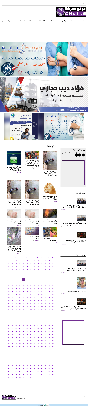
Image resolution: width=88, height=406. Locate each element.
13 (8, 260)
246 (53, 313)
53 (12, 270)
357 (31, 341)
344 (31, 337)
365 (12, 344)
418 (16, 356)
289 (20, 325)
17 (23, 260)
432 (20, 359)
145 (16, 291)
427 (49, 356)
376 (53, 344)
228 (34, 310)
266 (31, 319)
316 (23, 331)
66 (12, 273)
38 (52, 264)
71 (30, 273)
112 (38, 282)
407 (23, 353)
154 (49, 291)
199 (23, 304)
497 (20, 374)
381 (23, 347)
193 (49, 300)
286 (9, 325)
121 (23, 285)
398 (38, 350)
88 (45, 276)
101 (45, 279)
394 (23, 350)
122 (27, 285)
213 (27, 307)
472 (23, 368)
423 (34, 356)
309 (45, 328)
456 (12, 365)
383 (31, 347)
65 (8, 273)
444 (16, 362)
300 (12, 328)
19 (30, 260)
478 (45, 368)
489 (38, 371)
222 (12, 310)
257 (45, 316)
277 (23, 322)
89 (49, 276)
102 (49, 279)
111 (34, 282)
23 (45, 260)
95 (23, 279)
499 (27, 374)
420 (23, 356)
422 (31, 356)
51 (52, 267)
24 (49, 260)
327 (16, 334)
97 (30, 279)
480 (53, 368)
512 (27, 377)
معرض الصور (9, 21)
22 (41, 260)
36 (45, 264)
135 (27, 288)
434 (27, 359)
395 (27, 350)
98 (34, 279)
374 (45, 344)
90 (52, 276)
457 (16, 365)
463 (38, 365)
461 (31, 365)
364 (9, 344)
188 (31, 300)
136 (31, 288)
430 (12, 359)
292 (31, 325)
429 (9, 359)
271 (49, 319)
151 (38, 291)
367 (20, 344)
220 (53, 307)
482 (12, 371)
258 (49, 316)
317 (27, 331)
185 (20, 300)
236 (16, 313)
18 (27, 260)
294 (38, 325)
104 (9, 282)
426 (45, 356)
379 (16, 347)
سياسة (44, 21)
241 (34, 313)
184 (16, 300)
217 (42, 307)
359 (38, 341)
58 (30, 270)
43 (23, 267)
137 (34, 288)
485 (23, 371)
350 (53, 337)
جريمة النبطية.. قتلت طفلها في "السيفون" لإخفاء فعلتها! (14, 222)
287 (12, 325)
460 (27, 365)
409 (31, 353)
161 (27, 294)
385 (38, 347)
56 (23, 270)
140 (45, 288)
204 (42, 304)
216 (38, 307)
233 (53, 310)
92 (12, 279)
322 (45, 331)
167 (49, 294)
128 (49, 285)
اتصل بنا (2, 21)
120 (20, 285)
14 (12, 260)
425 (42, 356)
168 (53, 294)
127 (45, 285)
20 (34, 260)
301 (16, 328)
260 (9, 319)
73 (38, 273)
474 (31, 368)
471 (20, 368)
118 (12, 285)
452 (45, 362)
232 (49, 310)
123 (31, 285)
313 (12, 331)
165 (42, 294)
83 (27, 276)
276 (20, 322)
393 (20, 350)
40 (12, 267)
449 (34, 362)
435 (31, 359)
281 (38, 322)
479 (49, 368)
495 (12, 374)
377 (9, 347)
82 (23, 276)
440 (49, 359)
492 (49, 371)
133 (20, 288)
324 (53, 331)
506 (53, 374)
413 (45, 353)
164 (38, 294)
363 (53, 341)
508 (12, 377)
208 (9, 307)
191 (42, 300)
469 (12, 368)
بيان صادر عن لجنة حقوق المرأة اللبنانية (50, 239)
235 (12, 313)
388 (49, 347)
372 (38, 344)
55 (19, 270)
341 (20, 337)
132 (16, 288)
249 (16, 316)
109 (27, 282)
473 (27, 368)
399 (42, 350)
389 (53, 347)
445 (20, 362)
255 (38, 316)
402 (53, 350)
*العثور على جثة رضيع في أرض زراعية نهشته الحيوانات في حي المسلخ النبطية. (14, 249)
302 (20, 328)
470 (16, 368)
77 (52, 273)
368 (23, 344)
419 (20, 356)
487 (31, 371)
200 (27, 304)
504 (45, 374)
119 (16, 285)
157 (12, 294)
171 (16, 297)
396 (31, 350)
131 (12, 288)
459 (23, 365)
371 (34, 344)
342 (23, 337)
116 (52, 282)
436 (34, 359)
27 (12, 264)
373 (42, 344)
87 (41, 276)
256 (42, 316)
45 (30, 267)
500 (31, 374)
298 (53, 325)
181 (53, 297)
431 (16, 359)
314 (16, 331)
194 (53, 300)
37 (49, 264)
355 (23, 341)
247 (9, 316)
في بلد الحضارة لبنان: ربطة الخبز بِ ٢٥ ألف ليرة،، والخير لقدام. (50, 198)
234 (9, 313)
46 (34, 267)
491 (45, 371)
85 (34, 276)
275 (16, 322)
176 (34, 297)
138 (38, 288)
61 (41, 270)
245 (49, 313)
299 (9, 328)
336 (49, 334)
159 (20, 294)
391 (12, 350)
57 (27, 270)
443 (12, 362)
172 (20, 297)
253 (31, 316)
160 (23, 294)
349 (49, 337)
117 (8, 285)
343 (27, 337)
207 (53, 304)
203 (38, 304)
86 (38, 276)
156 (9, 294)
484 (20, 371)
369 (27, 344)
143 (9, 291)
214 (31, 307)
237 (20, 313)
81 (19, 276)
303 (23, 328)
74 (41, 273)
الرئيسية (70, 21)
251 (23, 316)
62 (45, 270)
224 (20, 310)
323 (49, 331)
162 (31, 294)
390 (9, 350)
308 (42, 328)
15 (16, 260)
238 (23, 313)
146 (20, 291)
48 (41, 267)
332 (34, 334)
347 (42, 337)
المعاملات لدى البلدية (23, 21)
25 (52, 260)
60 (38, 270)
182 (9, 300)
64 (52, 270)
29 (19, 264)
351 (9, 341)
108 (23, 282)
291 (27, 325)
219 (49, 307)
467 (53, 365)
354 (20, 341)
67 (16, 273)
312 (9, 331)
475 (34, 368)
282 (42, 322)
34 (38, 264)
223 (16, 310)
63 (49, 270)
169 (9, 297)
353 (16, 341)
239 (27, 313)
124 (34, 285)
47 (38, 267)
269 (42, 319)
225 (23, 310)
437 (38, 359)
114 (45, 282)
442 (9, 362)
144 (12, 291)
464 (42, 365)
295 (42, 325)
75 (45, 273)
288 (16, 325)
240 (31, 313)
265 (27, 319)
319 (34, 331)
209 (12, 307)
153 (45, 291)
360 (42, 341)
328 (20, 334)
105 (12, 282)
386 (42, 347)
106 (16, 282)
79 (12, 276)
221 (9, 310)
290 (23, 325)
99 (38, 279)
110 (30, 282)
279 (31, 322)
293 (34, 325)
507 (9, 377)
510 (20, 377)
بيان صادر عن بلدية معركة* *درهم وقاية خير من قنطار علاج (50, 222)
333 (38, 334)
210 (16, 307)
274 (12, 322)
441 (53, 359)
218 (45, 307)
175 (31, 297)
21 (38, 260)
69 (23, 273)
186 (23, 300)
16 (19, 260)
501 (34, 374)
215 (34, 307)
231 (45, 310)
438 (42, 359)
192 (45, 300)
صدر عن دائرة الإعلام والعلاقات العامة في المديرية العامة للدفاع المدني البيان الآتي (73, 241)
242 (38, 313)
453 (49, 362)
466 (49, 365)
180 (49, 297)
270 (45, 319)
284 (49, 322)
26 (8, 264)
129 (53, 285)
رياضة (30, 21)
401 (49, 350)
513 (31, 377)
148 (27, 291)
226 (27, 310)
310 (49, 328)
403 (9, 353)
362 (49, 341)
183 (12, 300)
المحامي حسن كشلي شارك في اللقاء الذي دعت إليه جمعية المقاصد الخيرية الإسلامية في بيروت (74, 207)
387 (45, 347)
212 (23, 307)
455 (9, 365)
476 (38, 368)
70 (27, 273)
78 (8, 276)
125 (38, 285)
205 (45, 304)
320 (38, 331)
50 (49, 267)
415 (53, 353)
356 (27, 341)
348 (45, 337)
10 (44, 257)
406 (20, 353)
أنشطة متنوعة (51, 21)
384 (34, 347)
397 (34, 350)
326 (12, 334)
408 (27, 353)
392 (16, 350)
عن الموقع (64, 21)
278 (27, 322)
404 (12, 353)
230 (42, 310)
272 (53, 319)
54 (16, 270)
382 (27, 347)
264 (23, 319)
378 (12, 347)
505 (49, 374)
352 (12, 341)
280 (34, 322)
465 (45, 365)
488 (34, 371)
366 (16, 344)
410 (34, 353)
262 (16, 319)
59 (34, 270)
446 (23, 362)
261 (12, 319)
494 (9, 374)
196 (12, 304)
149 (31, 291)
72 (34, 273)
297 (49, 325)
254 (34, 316)
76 (49, 273)
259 (53, 316)
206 (49, 304)
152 (42, 291)
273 (9, 322)
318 (31, 331)
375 (49, 344)
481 (9, 371)
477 (42, 368)
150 (34, 291)
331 (31, 334)
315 (20, 331)
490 (42, 371)
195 (9, 304)
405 (16, 353)
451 (42, 362)
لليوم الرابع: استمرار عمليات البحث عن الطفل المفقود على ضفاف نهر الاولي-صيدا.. (50, 174)
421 (27, 356)
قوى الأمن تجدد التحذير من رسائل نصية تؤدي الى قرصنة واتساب (14, 169)
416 (9, 356)
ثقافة (40, 21)
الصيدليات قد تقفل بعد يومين (33, 237)
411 (38, 353)
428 (53, 356)
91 (8, 279)
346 (38, 337)
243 (42, 313)
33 (34, 264)
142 (53, 288)
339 (12, 337)
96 (27, 279)
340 (16, 337)
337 (53, 334)
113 (41, 282)
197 (16, 304)
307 (38, 328)
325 (9, 334)
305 (31, 328)
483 (16, 371)
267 (34, 319)
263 (20, 319)
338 (9, 337)
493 (53, 371)
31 (27, 264)
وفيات (35, 21)
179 (45, 297)
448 (31, 362)
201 (31, 304)
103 (53, 279)
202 (34, 304)
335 (45, 334)
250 (20, 316)
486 (27, 371)
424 (38, 356)
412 (42, 353)
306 (34, 328)
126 (42, 285)
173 (23, 297)
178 (42, 297)
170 (12, 297)
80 (16, 276)
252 (27, 316)
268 (38, 319)
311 (52, 328)
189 (34, 300)
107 (20, 282)
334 (42, 334)
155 (53, 291)
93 (16, 279)
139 (42, 288)
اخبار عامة (58, 21)
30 (23, 264)
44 (27, 267)
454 (53, 362)
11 (48, 257)
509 (16, 377)
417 (12, 356)
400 (45, 350)
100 (42, 279)
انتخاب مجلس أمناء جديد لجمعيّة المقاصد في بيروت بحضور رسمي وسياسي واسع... (74, 224)
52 (8, 270)
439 (45, 359)
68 (19, 273)
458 (20, 365)
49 (45, 267)
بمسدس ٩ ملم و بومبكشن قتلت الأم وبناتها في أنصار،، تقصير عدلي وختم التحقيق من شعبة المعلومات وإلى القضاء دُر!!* (32, 163)
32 (30, 264)
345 (34, 337)
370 (31, 344)
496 (16, 374)
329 (23, 334)
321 (42, 331)
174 (27, 297)
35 (41, 264)
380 (20, 347)
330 (27, 334)
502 (38, 374)
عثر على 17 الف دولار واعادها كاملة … (76, 291)
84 (30, 276)
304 (27, 328)
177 (38, 297)
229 (38, 310)
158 (16, 294)
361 (45, 341)
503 (42, 374)
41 (16, 267)
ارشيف (15, 21)
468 (9, 368)
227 (31, 310)
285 (53, 322)
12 (52, 257)
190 (38, 300)
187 (27, 300)
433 (23, 359)
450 (38, 362)
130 (9, 288)
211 (19, 307)
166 (45, 294)
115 (49, 282)
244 (45, 313)
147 (23, 291)
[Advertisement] (44, 32)
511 (23, 377)
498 (23, 374)
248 (12, 316)
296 (45, 325)
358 (34, 341)
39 (8, 267)
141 (49, 288)
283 (45, 322)
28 (16, 264)
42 (19, 267)
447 (27, 362)
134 (23, 288)
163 (34, 294)
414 (49, 353)
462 (34, 365)
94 (19, 279)
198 (20, 304)
